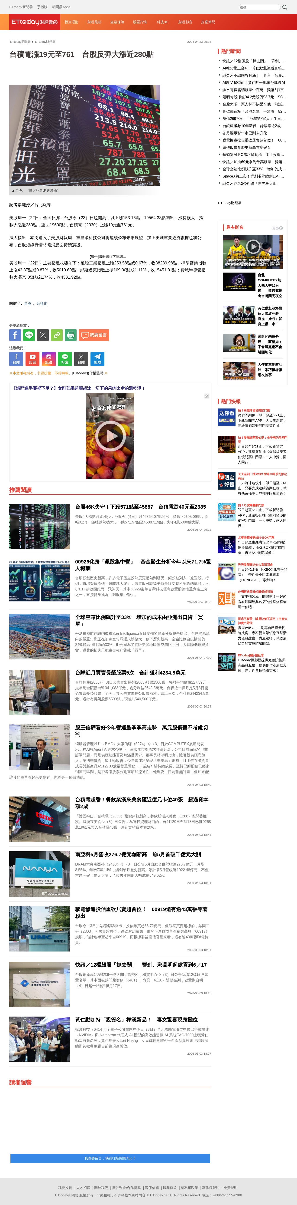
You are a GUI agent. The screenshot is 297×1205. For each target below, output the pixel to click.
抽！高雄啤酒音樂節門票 (254, 410)
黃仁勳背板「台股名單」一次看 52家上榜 (258, 111)
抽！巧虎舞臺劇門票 (251, 505)
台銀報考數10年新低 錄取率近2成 (252, 126)
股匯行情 (140, 22)
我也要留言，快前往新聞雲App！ (110, 1158)
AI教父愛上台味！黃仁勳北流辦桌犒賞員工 (258, 68)
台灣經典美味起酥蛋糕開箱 (255, 591)
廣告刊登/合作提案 (126, 1188)
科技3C (162, 22)
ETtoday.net (159, 1195)
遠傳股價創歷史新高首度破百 (247, 147)
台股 (27, 303)
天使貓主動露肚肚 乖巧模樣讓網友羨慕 (270, 369)
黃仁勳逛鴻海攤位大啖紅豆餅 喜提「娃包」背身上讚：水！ (270, 316)
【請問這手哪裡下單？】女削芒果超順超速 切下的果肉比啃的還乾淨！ (78, 388)
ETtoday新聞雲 (21, 2)
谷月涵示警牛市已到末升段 (245, 133)
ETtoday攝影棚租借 (250, 655)
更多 (277, 228)
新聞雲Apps (61, 2)
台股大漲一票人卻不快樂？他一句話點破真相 (260, 104)
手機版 (42, 2)
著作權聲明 (211, 1188)
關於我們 (101, 1188)
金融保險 (117, 22)
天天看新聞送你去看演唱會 (255, 564)
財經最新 (94, 22)
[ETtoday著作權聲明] (88, 373)
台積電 (42, 303)
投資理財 (72, 22)
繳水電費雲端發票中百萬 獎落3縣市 (253, 90)
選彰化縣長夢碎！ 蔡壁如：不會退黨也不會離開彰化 (270, 344)
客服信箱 (152, 1188)
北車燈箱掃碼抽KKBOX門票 (256, 537)
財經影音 (185, 22)
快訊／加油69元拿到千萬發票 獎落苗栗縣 (258, 162)
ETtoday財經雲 (230, 203)
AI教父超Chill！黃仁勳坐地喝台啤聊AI (254, 83)
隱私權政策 (189, 1188)
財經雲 (34, 22)
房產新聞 (208, 22)
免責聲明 (231, 1188)
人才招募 (83, 1188)
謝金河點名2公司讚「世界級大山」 (251, 183)
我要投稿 (65, 1188)
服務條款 (170, 1188)
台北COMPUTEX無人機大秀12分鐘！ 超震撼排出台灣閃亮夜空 (270, 285)
